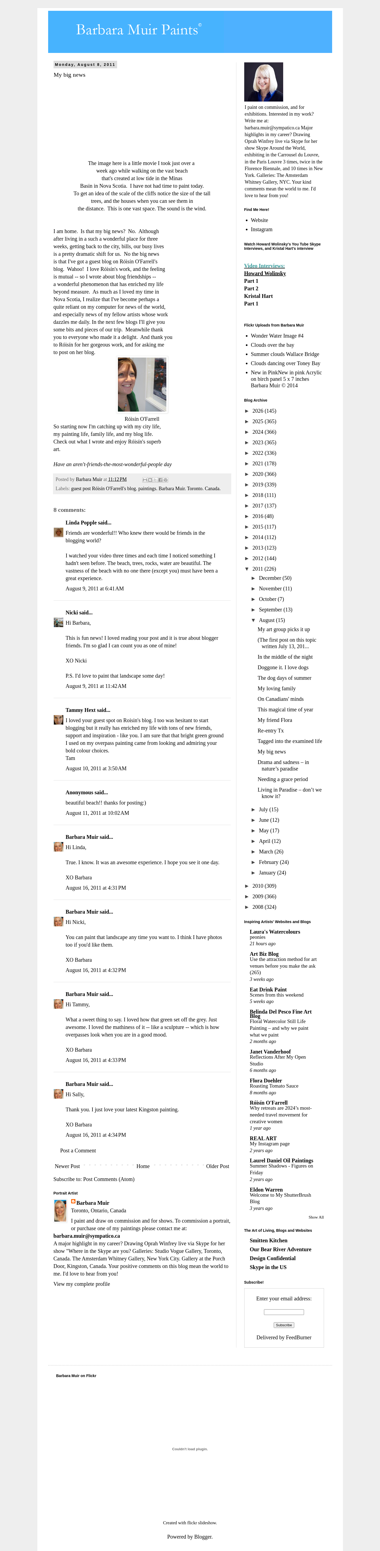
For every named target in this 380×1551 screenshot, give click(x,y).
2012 (258, 558)
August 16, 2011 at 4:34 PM (96, 1135)
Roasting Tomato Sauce (274, 1086)
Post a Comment (78, 1150)
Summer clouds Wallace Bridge (285, 354)
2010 (258, 886)
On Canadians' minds (281, 699)
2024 (258, 432)
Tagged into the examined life (290, 741)
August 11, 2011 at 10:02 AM (97, 813)
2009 (258, 896)
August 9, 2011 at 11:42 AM (96, 686)
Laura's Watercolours (275, 932)
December (270, 578)
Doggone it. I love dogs (283, 667)
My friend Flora (275, 720)
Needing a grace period (283, 779)
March (266, 851)
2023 (258, 442)
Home (143, 1166)
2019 (258, 484)
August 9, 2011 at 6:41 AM (95, 588)
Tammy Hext (81, 710)
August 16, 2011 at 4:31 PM (96, 888)
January (268, 873)
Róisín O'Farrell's (138, 261)
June (264, 820)
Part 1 (251, 281)
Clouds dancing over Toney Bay (285, 363)
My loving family (277, 688)
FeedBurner (298, 1337)
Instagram (262, 229)
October (268, 599)
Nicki (72, 612)
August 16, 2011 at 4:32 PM (96, 970)
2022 (258, 453)
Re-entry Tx (271, 731)
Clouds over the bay (273, 345)
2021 (258, 463)
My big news (272, 752)
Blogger (202, 1537)
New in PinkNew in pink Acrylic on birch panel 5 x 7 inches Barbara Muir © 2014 (286, 378)
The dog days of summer (285, 678)
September (271, 610)
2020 (258, 474)
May (264, 830)
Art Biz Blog (264, 954)
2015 (258, 527)
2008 (258, 907)
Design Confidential (273, 1258)
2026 (258, 411)
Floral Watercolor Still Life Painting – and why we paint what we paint (279, 1027)
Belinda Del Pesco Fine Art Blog (281, 1014)
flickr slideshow (201, 1522)
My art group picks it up (284, 629)
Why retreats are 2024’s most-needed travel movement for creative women (281, 1114)
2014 (258, 537)
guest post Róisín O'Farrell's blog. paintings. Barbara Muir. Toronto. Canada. (146, 488)
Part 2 (251, 288)
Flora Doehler (266, 1081)
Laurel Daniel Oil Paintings (281, 1160)
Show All (316, 1217)
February (269, 862)
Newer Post (67, 1166)
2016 (258, 516)
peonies (258, 937)
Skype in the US (268, 1267)
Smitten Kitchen (269, 1240)
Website (259, 220)
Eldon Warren (266, 1190)
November (271, 588)
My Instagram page (270, 1143)
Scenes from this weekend (277, 995)
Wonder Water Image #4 (277, 336)
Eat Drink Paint (268, 989)
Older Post (217, 1166)
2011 (258, 569)
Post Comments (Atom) (109, 1179)
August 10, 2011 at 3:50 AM (96, 768)
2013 (258, 548)
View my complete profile (82, 1284)
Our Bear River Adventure (281, 1249)
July (264, 809)
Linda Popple (81, 523)
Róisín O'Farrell (269, 1103)
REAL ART (263, 1138)
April (265, 841)
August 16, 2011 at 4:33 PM (96, 1060)
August (267, 620)
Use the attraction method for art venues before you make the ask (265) (283, 965)
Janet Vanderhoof (270, 1052)
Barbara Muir (82, 837)
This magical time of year (285, 709)
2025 (258, 421)
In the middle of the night (285, 657)
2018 (258, 495)
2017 (258, 506)
